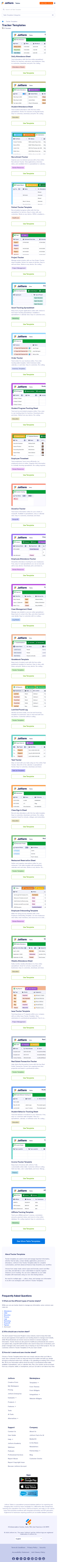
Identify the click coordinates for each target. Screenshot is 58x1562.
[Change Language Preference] (28, 1539)
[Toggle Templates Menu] (34, 1382)
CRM (5, 1313)
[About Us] (33, 1431)
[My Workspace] (13, 1386)
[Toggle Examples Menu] (12, 1398)
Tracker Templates (14, 25)
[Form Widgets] (35, 1390)
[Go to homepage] (3, 21)
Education (16, 117)
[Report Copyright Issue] (16, 1462)
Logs (5, 1319)
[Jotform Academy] (14, 1443)
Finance (15, 1172)
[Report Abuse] (13, 1458)
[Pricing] (10, 1390)
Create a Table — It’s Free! (46, 3)
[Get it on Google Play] (28, 1480)
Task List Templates (18, 770)
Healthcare (16, 218)
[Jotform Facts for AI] (37, 1435)
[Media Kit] (33, 1439)
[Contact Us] (12, 1431)
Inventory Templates (18, 368)
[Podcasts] (11, 1451)
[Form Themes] (34, 1386)
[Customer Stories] (36, 1458)
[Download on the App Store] (28, 1486)
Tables (17, 3)
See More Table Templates (28, 1241)
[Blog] (31, 1455)
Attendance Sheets (18, 67)
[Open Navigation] (54, 3)
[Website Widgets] (36, 1398)
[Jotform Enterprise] (15, 1394)
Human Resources (18, 167)
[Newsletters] (34, 1446)
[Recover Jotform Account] (17, 1466)
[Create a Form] (13, 1382)
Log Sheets (16, 620)
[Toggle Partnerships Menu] (35, 1451)
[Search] (4, 9)
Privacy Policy (32, 1547)
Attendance (8, 1311)
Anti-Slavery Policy (38, 1552)
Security (43, 1547)
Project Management (18, 268)
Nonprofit (15, 519)
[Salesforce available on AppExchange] (28, 1493)
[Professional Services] (15, 1455)
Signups (6, 1325)
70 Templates (7, 28)
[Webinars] (11, 1447)
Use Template (28, 73)
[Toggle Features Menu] (12, 1406)
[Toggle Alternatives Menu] (13, 1418)
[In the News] (34, 1443)
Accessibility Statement (20, 1552)
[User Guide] (12, 1435)
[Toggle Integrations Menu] (35, 1394)
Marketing (16, 318)
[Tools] (10, 1410)
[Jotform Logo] (7, 3)
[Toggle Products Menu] (12, 1402)
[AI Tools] (11, 1414)
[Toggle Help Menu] (10, 1439)
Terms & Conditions (18, 1547)
